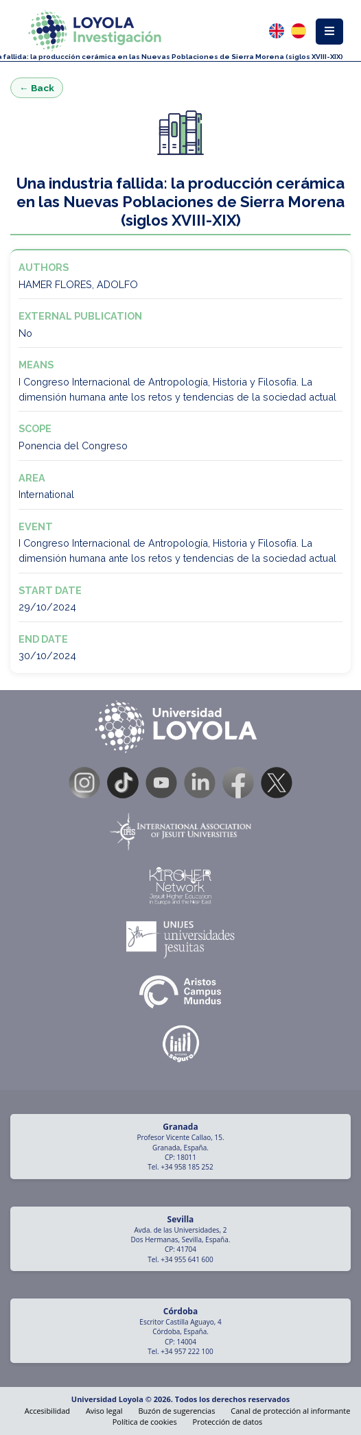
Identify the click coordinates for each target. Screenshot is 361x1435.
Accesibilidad (47, 1411)
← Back (36, 87)
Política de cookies (145, 1421)
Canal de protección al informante (290, 1411)
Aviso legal (104, 1411)
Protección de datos (228, 1421)
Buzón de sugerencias (177, 1411)
